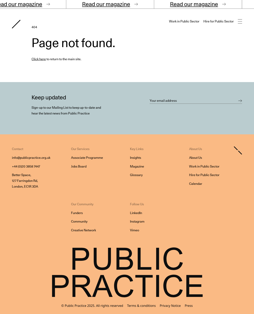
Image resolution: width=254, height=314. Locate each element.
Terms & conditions (141, 305)
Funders (77, 213)
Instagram (137, 221)
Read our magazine (108, 4)
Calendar (195, 184)
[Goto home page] (16, 24)
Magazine (137, 166)
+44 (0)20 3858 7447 (26, 166)
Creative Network (83, 230)
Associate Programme (87, 158)
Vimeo (134, 230)
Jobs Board (79, 166)
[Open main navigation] (240, 21)
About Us (195, 158)
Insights (135, 158)
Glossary (136, 175)
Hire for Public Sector (218, 21)
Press (189, 305)
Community (79, 221)
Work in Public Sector (184, 21)
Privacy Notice (170, 305)
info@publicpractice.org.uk (31, 158)
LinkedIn (136, 213)
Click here (39, 59)
